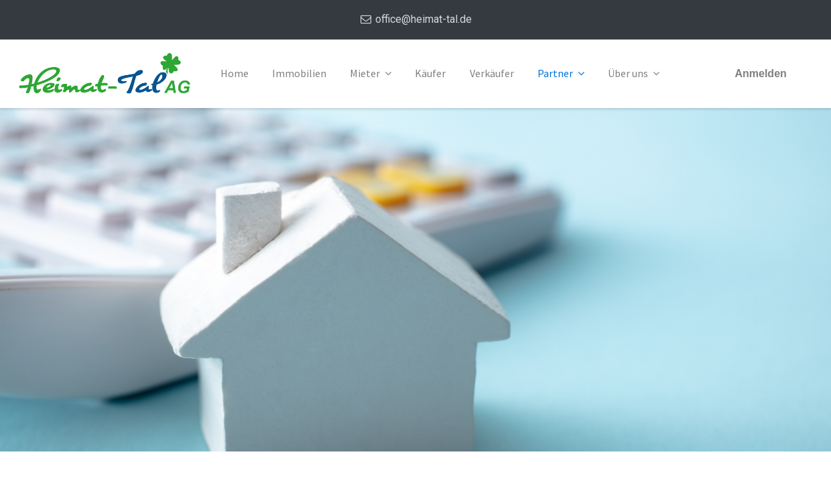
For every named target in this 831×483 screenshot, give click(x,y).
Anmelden (760, 73)
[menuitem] (234, 74)
